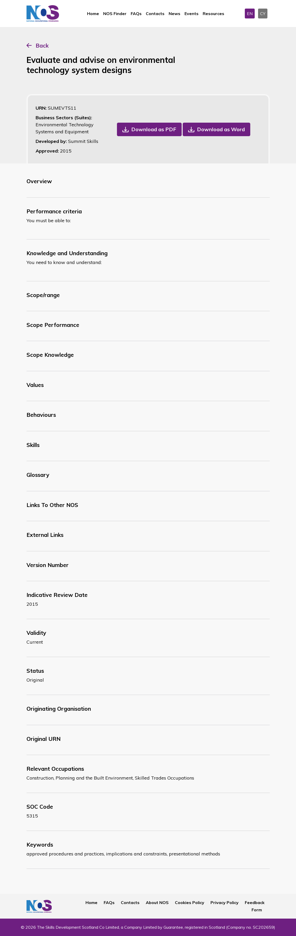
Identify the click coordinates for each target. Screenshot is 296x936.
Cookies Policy (189, 902)
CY (262, 13)
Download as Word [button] (221, 129)
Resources (213, 13)
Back (42, 45)
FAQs (136, 13)
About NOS (157, 902)
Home (93, 13)
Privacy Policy (225, 902)
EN (250, 13)
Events (192, 13)
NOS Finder (115, 13)
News (174, 13)
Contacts (155, 13)
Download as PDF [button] (153, 129)
